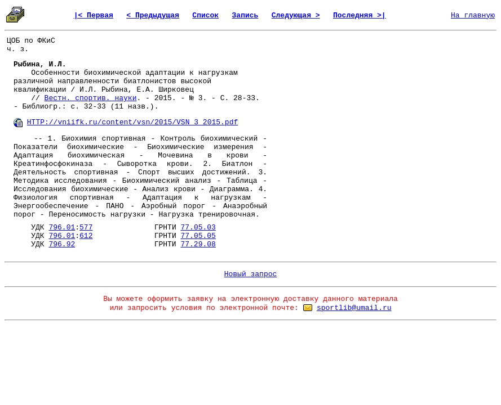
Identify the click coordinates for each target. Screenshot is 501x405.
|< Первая (93, 15)
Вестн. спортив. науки (91, 98)
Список (205, 15)
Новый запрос (250, 274)
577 (85, 227)
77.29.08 (197, 244)
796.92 (61, 244)
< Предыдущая (152, 15)
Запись (245, 15)
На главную (473, 15)
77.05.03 (197, 227)
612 (85, 236)
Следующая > (296, 15)
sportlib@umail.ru (354, 308)
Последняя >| (359, 15)
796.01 (61, 227)
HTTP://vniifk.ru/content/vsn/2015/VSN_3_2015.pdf (132, 122)
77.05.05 (197, 236)
